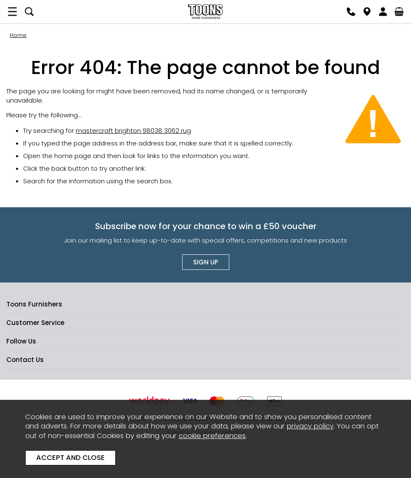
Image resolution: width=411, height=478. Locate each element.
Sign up (205, 262)
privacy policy (310, 426)
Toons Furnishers (205, 11)
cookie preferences (212, 436)
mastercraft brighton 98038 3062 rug (133, 130)
